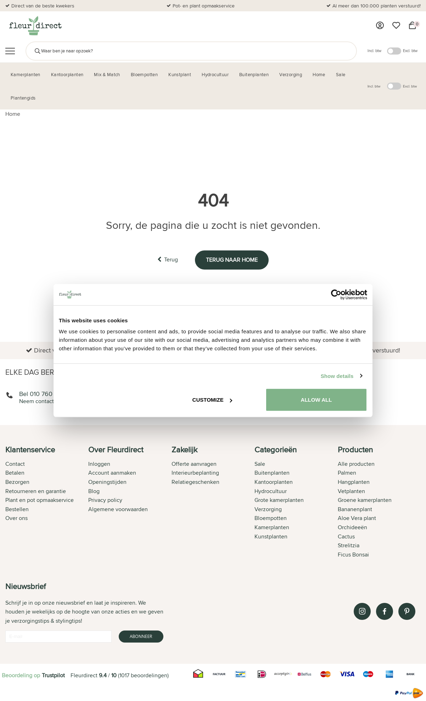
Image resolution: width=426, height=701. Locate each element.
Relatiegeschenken (195, 482)
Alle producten (356, 464)
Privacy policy (105, 500)
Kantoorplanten (273, 482)
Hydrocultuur (270, 491)
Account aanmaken (112, 473)
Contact (15, 464)
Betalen (14, 473)
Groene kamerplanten (365, 500)
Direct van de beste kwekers (42, 5)
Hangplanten (354, 482)
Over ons (16, 518)
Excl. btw (410, 50)
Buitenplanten (272, 473)
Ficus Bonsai (353, 554)
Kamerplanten (271, 527)
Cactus (346, 536)
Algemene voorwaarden (118, 509)
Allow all (316, 400)
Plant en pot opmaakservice (39, 500)
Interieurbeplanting (195, 473)
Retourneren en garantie (35, 491)
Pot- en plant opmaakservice (204, 5)
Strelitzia (348, 545)
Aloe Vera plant (357, 518)
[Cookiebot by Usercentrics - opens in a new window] (336, 294)
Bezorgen (17, 482)
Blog (94, 491)
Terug (167, 259)
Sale (259, 464)
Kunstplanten (270, 536)
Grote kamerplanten (279, 500)
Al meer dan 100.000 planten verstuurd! (376, 5)
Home (12, 114)
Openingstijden (107, 482)
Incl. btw (374, 50)
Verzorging (268, 509)
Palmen (347, 473)
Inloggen (99, 464)
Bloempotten (270, 518)
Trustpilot (53, 675)
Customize (212, 400)
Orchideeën (352, 527)
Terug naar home (232, 260)
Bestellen (17, 509)
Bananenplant (355, 509)
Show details (337, 376)
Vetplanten (351, 491)
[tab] (46, 502)
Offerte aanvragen (194, 464)
